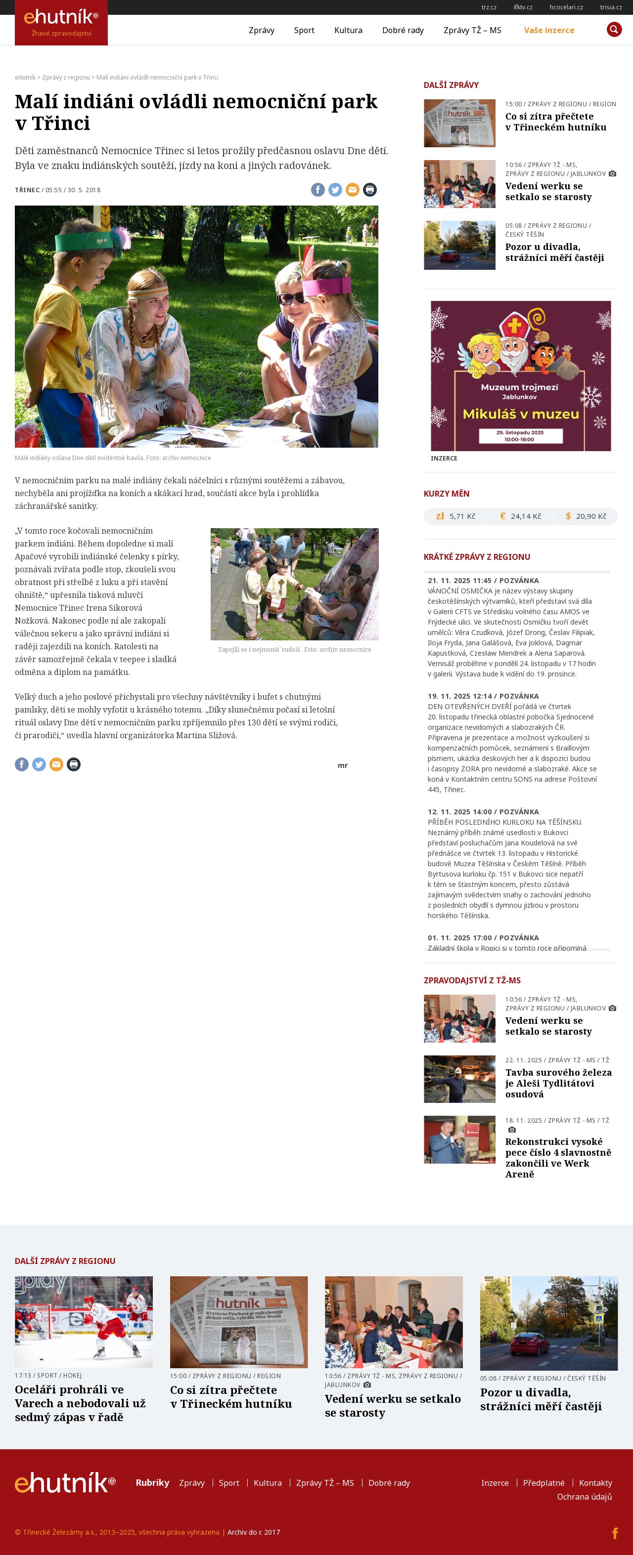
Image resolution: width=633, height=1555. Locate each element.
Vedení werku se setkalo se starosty (548, 191)
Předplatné (544, 1482)
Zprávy (261, 30)
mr (343, 765)
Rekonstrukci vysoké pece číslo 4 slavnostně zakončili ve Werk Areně (558, 1157)
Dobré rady (403, 30)
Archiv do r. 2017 (253, 1532)
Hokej (72, 1375)
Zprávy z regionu (557, 104)
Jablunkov (588, 173)
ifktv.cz (523, 7)
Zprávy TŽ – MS (472, 30)
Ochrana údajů (584, 1496)
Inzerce (495, 1482)
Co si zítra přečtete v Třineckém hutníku (556, 121)
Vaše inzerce (549, 30)
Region (605, 104)
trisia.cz (611, 7)
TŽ (605, 1060)
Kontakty (595, 1482)
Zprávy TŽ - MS (552, 165)
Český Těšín (524, 234)
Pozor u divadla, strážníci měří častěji (554, 252)
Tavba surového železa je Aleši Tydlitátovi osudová (558, 1083)
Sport (304, 30)
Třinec (27, 190)
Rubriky (152, 1482)
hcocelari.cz (566, 7)
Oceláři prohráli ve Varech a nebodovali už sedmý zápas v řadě (80, 1403)
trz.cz (489, 7)
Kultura (348, 30)
